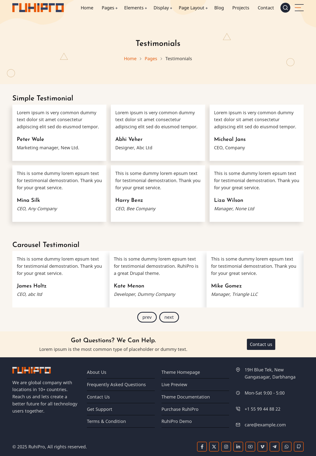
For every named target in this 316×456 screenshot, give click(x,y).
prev (147, 317)
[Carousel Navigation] (158, 317)
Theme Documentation (185, 397)
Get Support (99, 409)
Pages (108, 8)
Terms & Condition (106, 421)
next (169, 317)
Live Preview (174, 384)
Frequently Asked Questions (116, 384)
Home (87, 8)
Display (161, 8)
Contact (266, 8)
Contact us (261, 344)
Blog (219, 8)
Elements (134, 8)
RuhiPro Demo (176, 421)
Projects (240, 8)
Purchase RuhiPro (179, 409)
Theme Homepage (180, 372)
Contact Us (98, 397)
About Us (96, 372)
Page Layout (191, 8)
